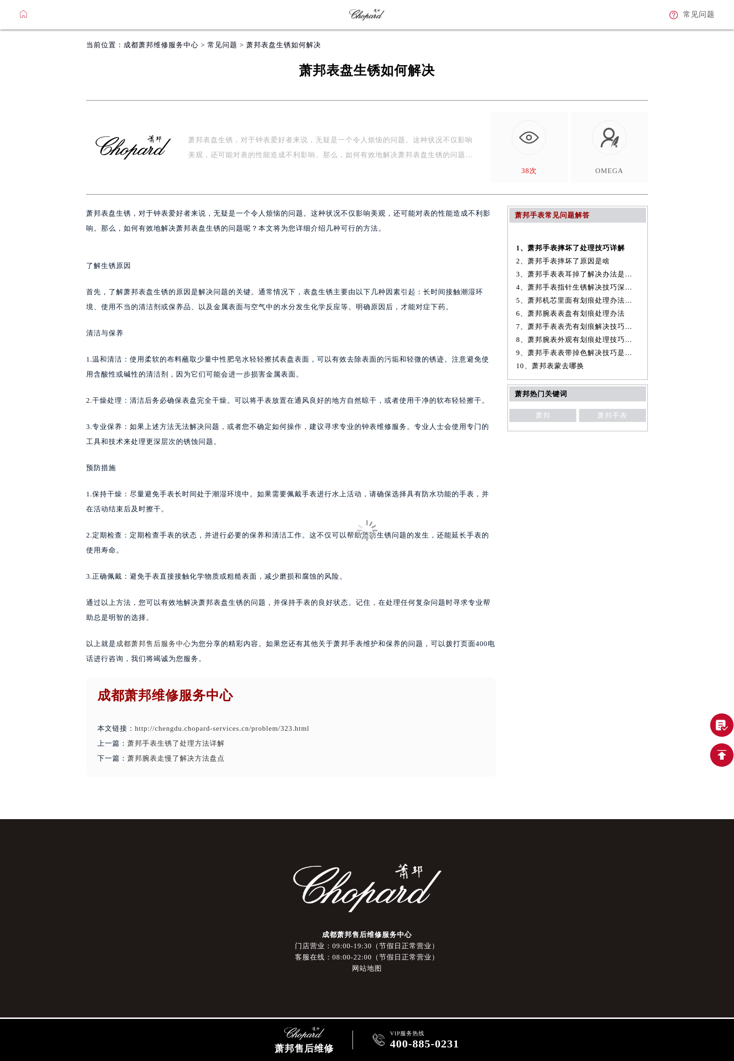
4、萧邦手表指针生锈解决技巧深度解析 (577, 287)
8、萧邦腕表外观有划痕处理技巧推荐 (577, 339)
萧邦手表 (612, 415)
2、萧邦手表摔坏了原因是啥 (563, 261)
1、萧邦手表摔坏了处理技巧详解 (570, 248)
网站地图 (367, 968)
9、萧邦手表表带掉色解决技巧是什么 (577, 352)
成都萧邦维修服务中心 (161, 45)
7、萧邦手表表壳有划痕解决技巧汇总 (577, 326)
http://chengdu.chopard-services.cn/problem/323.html (222, 728)
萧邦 (543, 415)
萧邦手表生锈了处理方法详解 (176, 743)
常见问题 (222, 45)
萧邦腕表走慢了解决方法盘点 (176, 758)
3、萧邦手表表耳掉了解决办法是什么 (577, 274)
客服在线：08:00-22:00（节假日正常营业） (367, 957)
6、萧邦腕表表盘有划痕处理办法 (570, 313)
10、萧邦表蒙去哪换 (550, 366)
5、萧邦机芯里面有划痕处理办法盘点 (577, 300)
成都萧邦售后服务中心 (153, 643)
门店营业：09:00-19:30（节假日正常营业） (367, 946)
